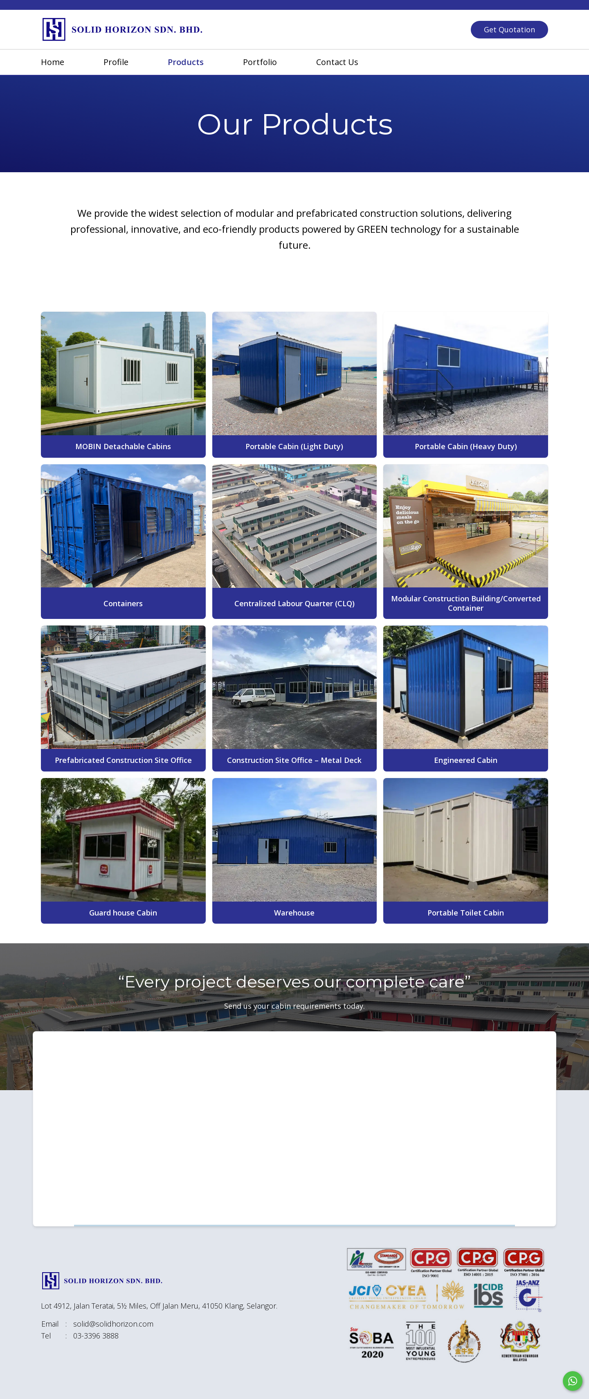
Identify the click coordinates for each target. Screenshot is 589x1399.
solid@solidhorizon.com (113, 1324)
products (186, 61)
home (52, 61)
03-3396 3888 (96, 1336)
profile (115, 61)
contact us (337, 61)
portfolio (260, 61)
